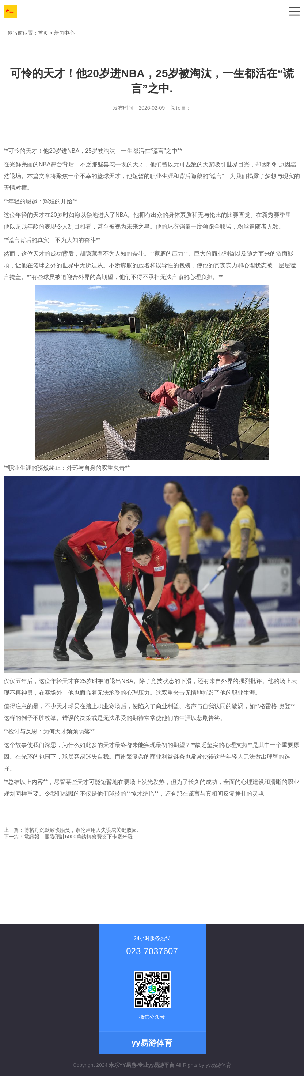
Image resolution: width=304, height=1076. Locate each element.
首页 (43, 33)
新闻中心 (64, 33)
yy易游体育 (218, 1065)
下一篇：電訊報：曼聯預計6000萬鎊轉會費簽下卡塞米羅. (69, 836)
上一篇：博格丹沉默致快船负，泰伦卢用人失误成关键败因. (71, 830)
